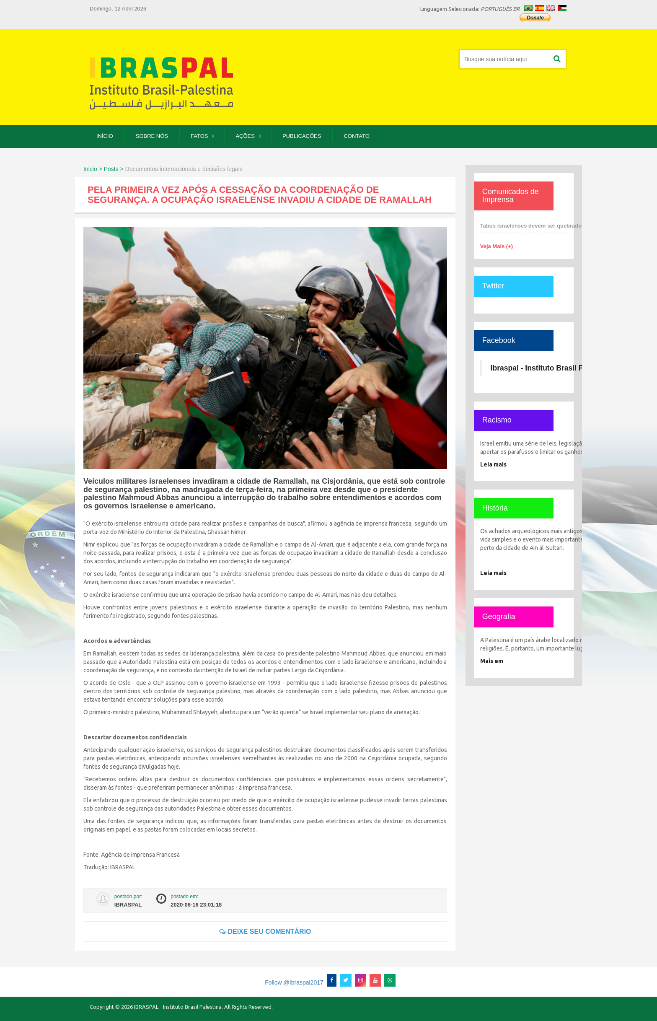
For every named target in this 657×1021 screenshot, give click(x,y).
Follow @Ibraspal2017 (294, 982)
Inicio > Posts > (103, 169)
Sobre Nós (152, 136)
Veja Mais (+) (496, 246)
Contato (356, 136)
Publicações (301, 136)
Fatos (199, 136)
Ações (245, 136)
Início (104, 136)
